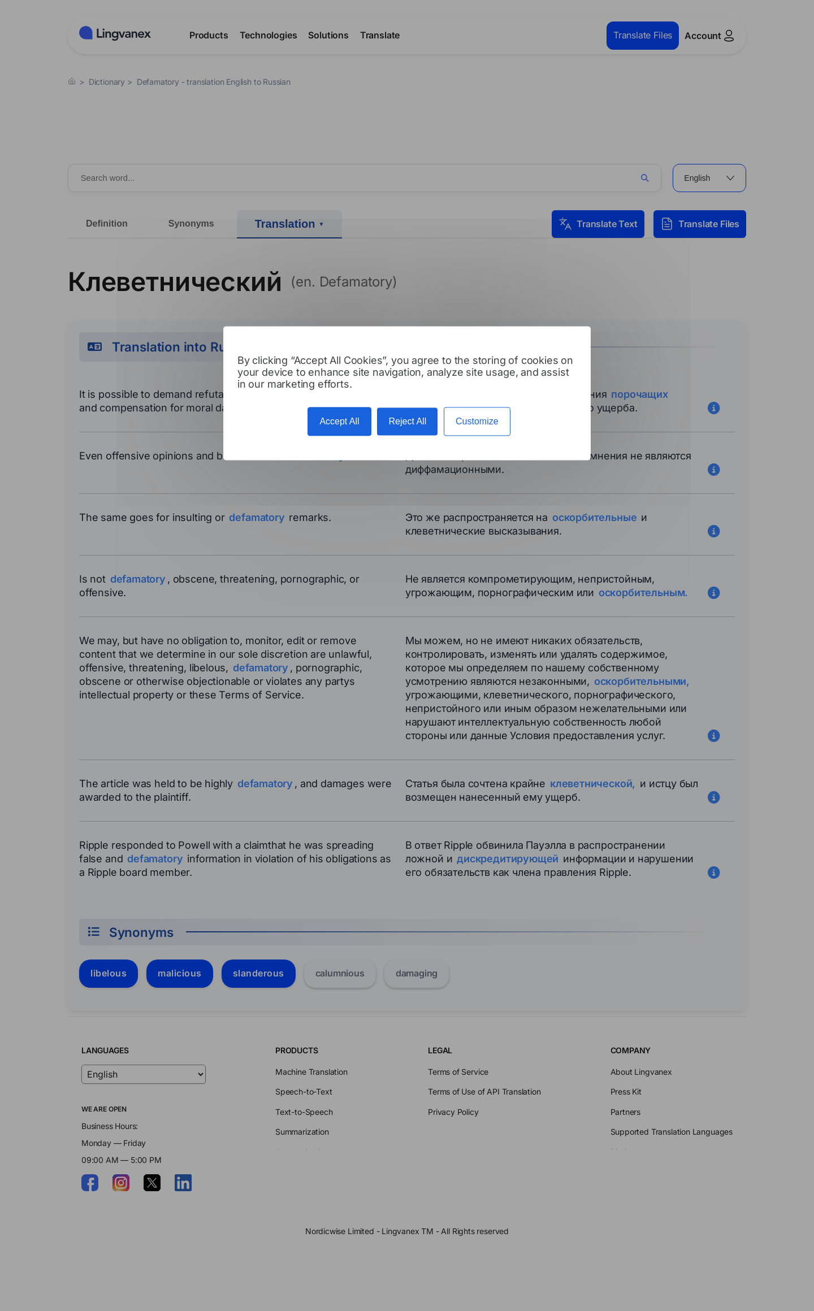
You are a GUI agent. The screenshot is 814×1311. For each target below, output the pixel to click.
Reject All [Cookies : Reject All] (407, 421)
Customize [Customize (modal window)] (477, 421)
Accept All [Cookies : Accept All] (339, 421)
